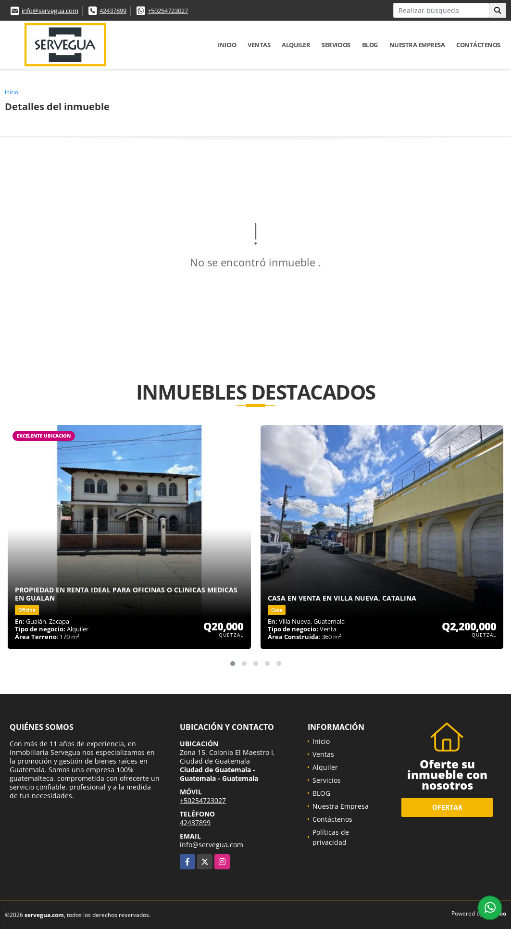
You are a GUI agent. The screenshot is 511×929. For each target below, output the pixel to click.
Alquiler (296, 44)
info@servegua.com (50, 10)
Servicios (336, 44)
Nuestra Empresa (417, 44)
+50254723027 (168, 10)
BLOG (370, 44)
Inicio (227, 44)
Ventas (259, 44)
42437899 (113, 10)
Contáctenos (478, 44)
